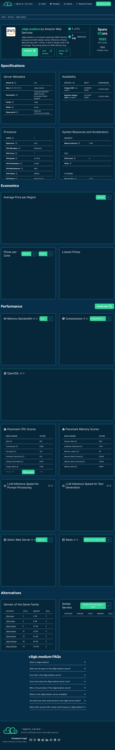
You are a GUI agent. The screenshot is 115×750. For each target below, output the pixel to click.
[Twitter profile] (59, 740)
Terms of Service (9, 742)
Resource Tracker (84, 4)
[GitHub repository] (34, 740)
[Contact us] (30, 740)
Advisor (68, 4)
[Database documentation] (39, 740)
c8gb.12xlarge (11, 641)
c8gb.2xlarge (11, 626)
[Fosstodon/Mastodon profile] (55, 740)
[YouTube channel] (51, 740)
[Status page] (43, 740)
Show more (28, 472)
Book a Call (103, 4)
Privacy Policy (21, 742)
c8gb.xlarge (10, 621)
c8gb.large (10, 616)
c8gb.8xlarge (11, 636)
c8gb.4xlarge (11, 631)
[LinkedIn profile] (47, 740)
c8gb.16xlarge (11, 646)
